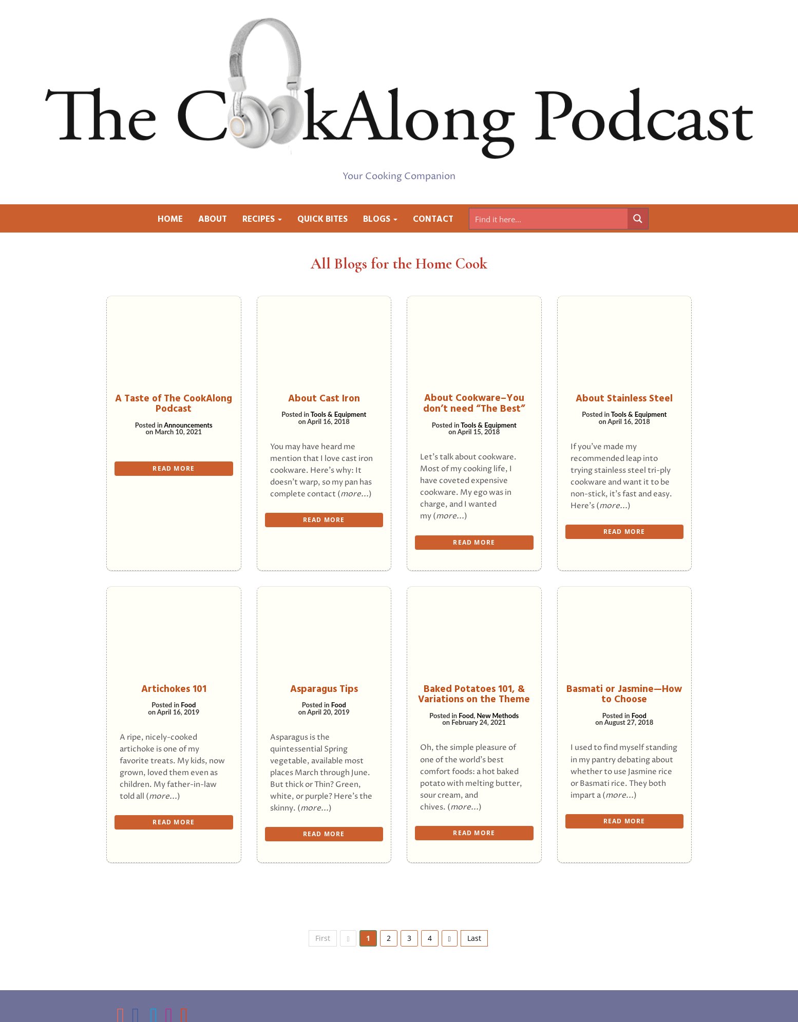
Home (170, 219)
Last (474, 938)
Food (188, 705)
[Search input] (549, 218)
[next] (450, 938)
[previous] (348, 938)
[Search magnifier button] (638, 218)
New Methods (498, 715)
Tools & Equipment (338, 414)
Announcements (188, 425)
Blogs (380, 219)
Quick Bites (322, 219)
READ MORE (174, 468)
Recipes (262, 219)
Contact (433, 219)
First (322, 938)
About (212, 219)
